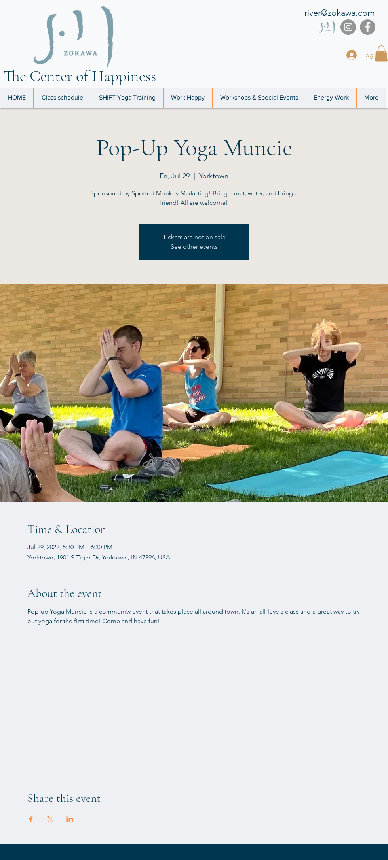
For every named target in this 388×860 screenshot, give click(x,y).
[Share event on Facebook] (31, 819)
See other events (194, 246)
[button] (381, 53)
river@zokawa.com (339, 13)
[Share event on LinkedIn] (70, 819)
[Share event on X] (50, 819)
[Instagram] (348, 27)
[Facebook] (367, 27)
